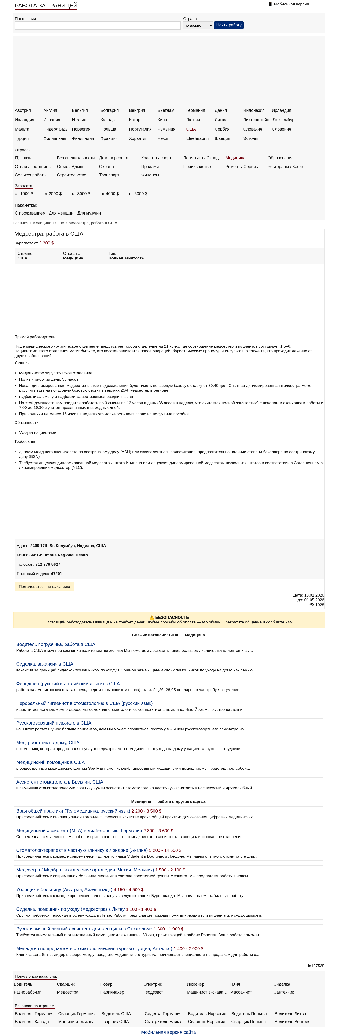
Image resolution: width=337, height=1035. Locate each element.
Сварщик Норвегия (206, 1021)
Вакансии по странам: (35, 1006)
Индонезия (254, 110)
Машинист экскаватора (207, 992)
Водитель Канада (32, 1021)
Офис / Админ (71, 166)
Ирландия (281, 110)
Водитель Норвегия (207, 1013)
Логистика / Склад (201, 158)
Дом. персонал (113, 158)
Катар (134, 119)
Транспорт (109, 175)
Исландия (24, 119)
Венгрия (137, 110)
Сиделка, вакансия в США (44, 664)
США (191, 129)
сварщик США (115, 1021)
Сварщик (66, 984)
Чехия (163, 138)
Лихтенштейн (256, 119)
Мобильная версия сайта (168, 1032)
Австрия (23, 110)
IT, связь (23, 158)
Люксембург (284, 119)
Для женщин (61, 213)
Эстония (251, 138)
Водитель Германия (34, 1013)
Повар (106, 984)
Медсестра (68, 992)
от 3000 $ (81, 193)
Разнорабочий (28, 992)
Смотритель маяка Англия (165, 1021)
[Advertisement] (169, 73)
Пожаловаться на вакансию (44, 586)
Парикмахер (112, 992)
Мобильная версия (291, 4)
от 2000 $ (53, 193)
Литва (220, 119)
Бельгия (80, 110)
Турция (22, 138)
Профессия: (26, 19)
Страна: (190, 19)
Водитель (23, 984)
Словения (281, 129)
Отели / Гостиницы (33, 166)
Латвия (193, 119)
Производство (197, 166)
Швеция (222, 138)
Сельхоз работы (31, 175)
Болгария (110, 110)
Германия (195, 110)
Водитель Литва (290, 1013)
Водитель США (116, 1013)
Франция (109, 138)
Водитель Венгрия (293, 1021)
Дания (221, 110)
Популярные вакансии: (36, 976)
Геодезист (153, 992)
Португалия (140, 129)
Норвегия (81, 129)
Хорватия (138, 138)
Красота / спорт (156, 158)
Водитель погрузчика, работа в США (55, 644)
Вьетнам (166, 110)
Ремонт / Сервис (242, 166)
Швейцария (197, 138)
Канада (108, 119)
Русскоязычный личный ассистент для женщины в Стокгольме (84, 928)
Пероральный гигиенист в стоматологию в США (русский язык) (84, 703)
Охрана (106, 166)
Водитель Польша (249, 1013)
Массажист (241, 992)
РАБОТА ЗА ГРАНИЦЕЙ (46, 5)
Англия (50, 110)
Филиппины (55, 138)
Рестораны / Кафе (285, 166)
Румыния (167, 129)
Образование (281, 158)
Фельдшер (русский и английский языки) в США (68, 683)
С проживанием (30, 213)
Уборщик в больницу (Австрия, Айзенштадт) (64, 889)
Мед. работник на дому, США (48, 742)
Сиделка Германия (163, 1013)
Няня (235, 984)
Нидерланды (56, 129)
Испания (52, 119)
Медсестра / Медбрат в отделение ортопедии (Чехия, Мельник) (85, 869)
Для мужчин (89, 213)
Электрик (153, 984)
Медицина (236, 158)
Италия (79, 119)
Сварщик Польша (248, 1021)
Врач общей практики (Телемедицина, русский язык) (73, 810)
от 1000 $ (24, 193)
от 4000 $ (110, 193)
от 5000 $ (138, 193)
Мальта (22, 129)
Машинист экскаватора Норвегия (78, 1021)
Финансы (150, 175)
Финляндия (83, 138)
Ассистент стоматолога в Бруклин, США (59, 781)
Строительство (71, 175)
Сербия (222, 129)
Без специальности (76, 158)
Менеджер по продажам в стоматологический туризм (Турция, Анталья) (94, 948)
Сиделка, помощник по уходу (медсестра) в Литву (70, 909)
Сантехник (284, 992)
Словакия (252, 129)
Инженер (196, 984)
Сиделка (282, 984)
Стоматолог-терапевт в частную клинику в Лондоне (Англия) (82, 850)
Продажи (150, 166)
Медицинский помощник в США (50, 762)
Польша (108, 129)
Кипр (162, 119)
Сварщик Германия (77, 1013)
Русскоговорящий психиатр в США (54, 722)
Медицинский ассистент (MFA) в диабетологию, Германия (79, 830)
